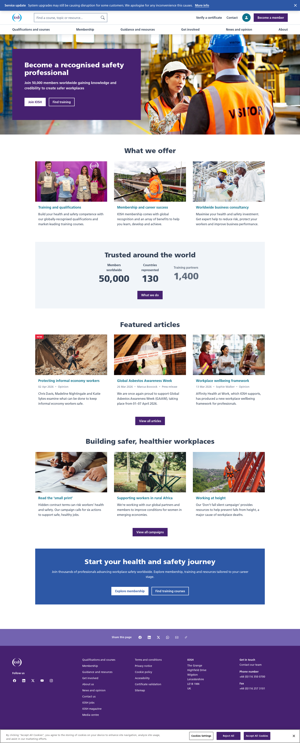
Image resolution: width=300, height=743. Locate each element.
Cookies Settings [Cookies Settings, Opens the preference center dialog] (201, 736)
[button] (31, 29)
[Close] (294, 736)
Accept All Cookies (257, 736)
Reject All (228, 736)
